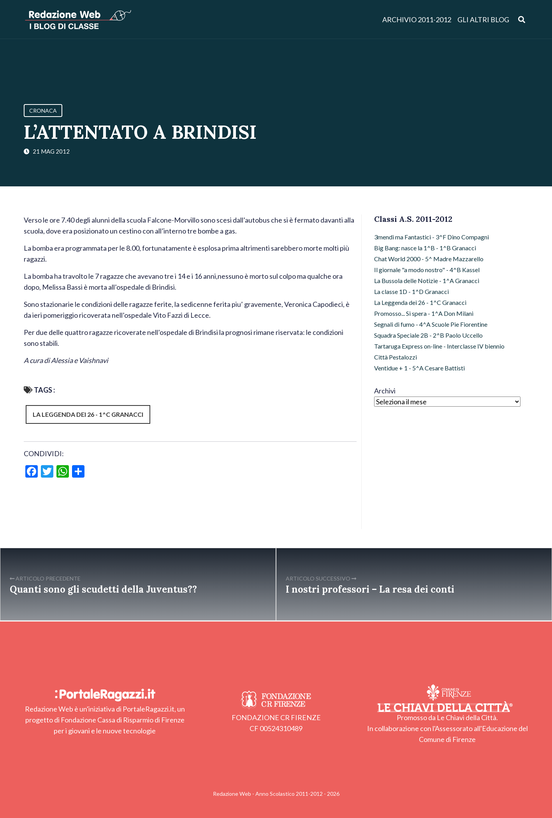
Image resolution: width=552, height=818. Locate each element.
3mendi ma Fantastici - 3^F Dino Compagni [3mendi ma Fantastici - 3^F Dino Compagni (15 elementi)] (431, 237)
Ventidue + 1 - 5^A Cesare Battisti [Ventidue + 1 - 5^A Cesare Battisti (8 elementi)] (419, 368)
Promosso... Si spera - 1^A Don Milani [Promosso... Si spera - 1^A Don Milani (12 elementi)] (423, 313)
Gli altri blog (483, 19)
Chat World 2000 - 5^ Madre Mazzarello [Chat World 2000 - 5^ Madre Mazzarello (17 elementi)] (428, 258)
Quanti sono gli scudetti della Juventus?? (103, 589)
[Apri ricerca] (521, 19)
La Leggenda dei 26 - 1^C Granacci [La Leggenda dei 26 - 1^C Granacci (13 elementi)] (420, 302)
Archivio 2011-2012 (416, 19)
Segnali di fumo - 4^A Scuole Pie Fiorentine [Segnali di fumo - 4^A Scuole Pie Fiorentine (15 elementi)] (430, 324)
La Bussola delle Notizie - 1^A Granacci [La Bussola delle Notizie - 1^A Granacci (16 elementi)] (426, 280)
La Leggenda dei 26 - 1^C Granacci (88, 414)
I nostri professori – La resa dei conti (370, 589)
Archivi (385, 390)
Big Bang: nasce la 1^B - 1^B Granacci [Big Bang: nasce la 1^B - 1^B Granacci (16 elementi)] (425, 247)
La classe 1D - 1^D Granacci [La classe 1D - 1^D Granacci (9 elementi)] (411, 291)
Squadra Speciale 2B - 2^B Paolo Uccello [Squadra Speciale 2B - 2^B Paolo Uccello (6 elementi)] (428, 335)
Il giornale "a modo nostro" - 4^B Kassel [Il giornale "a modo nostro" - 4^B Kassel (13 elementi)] (427, 269)
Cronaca (43, 110)
